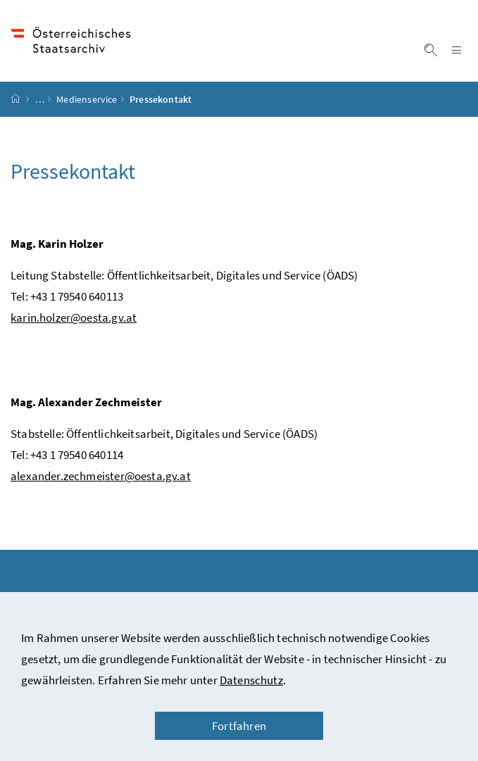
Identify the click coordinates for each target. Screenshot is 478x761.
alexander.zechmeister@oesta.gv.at (101, 476)
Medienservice (86, 99)
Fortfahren (239, 726)
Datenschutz (251, 680)
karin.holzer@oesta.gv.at (74, 317)
